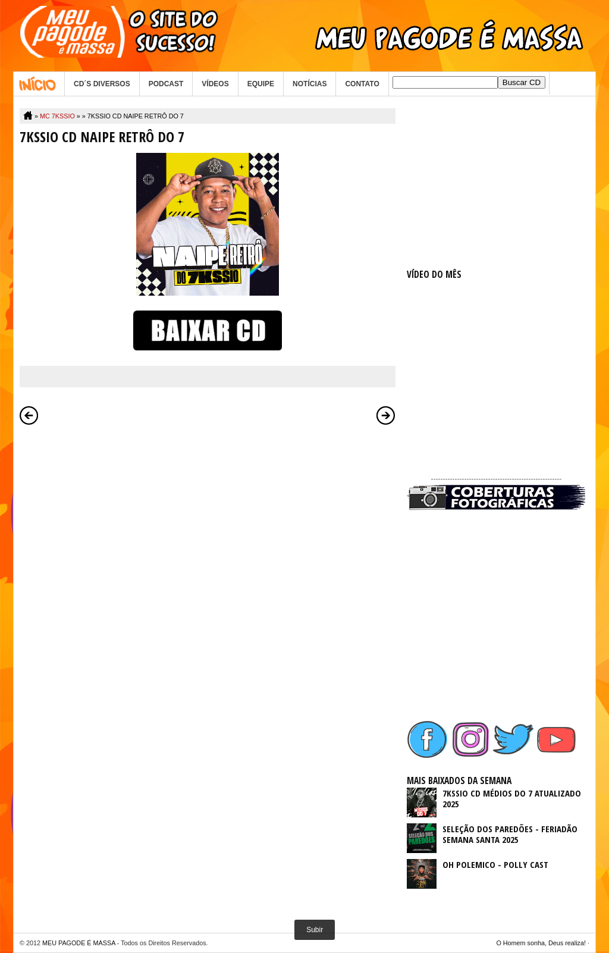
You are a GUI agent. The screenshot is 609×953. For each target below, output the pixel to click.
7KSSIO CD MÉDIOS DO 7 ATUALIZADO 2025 (511, 798)
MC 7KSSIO (57, 116)
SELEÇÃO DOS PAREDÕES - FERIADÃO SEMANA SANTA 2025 (509, 834)
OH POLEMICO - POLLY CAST (495, 864)
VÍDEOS (215, 84)
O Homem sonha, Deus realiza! (541, 942)
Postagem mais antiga (385, 415)
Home (39, 84)
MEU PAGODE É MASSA (78, 942)
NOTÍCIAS (310, 84)
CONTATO (362, 84)
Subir (314, 930)
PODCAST (166, 84)
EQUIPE (260, 84)
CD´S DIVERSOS (102, 84)
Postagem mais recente (29, 415)
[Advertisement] (496, 182)
